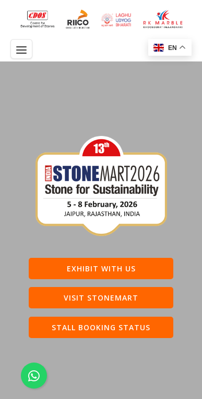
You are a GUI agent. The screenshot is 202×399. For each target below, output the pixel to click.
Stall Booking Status (101, 327)
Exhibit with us (101, 268)
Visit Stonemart (101, 298)
